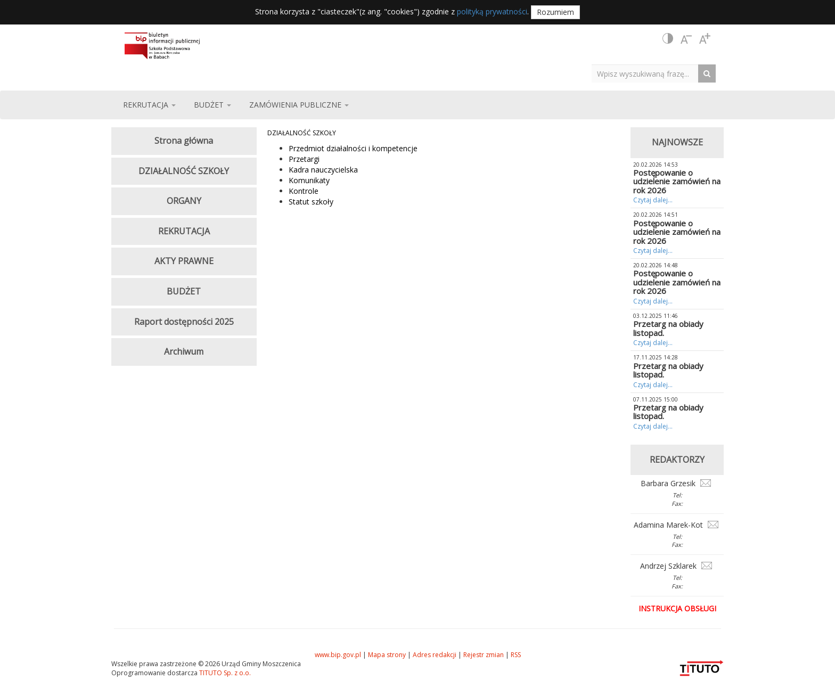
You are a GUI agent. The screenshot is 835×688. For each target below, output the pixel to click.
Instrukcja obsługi (677, 608)
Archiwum (183, 351)
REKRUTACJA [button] (149, 105)
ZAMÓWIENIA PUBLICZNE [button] (299, 105)
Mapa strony (387, 654)
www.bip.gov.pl (338, 654)
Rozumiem (555, 12)
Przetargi (304, 159)
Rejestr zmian (483, 654)
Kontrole (303, 191)
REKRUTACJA (184, 231)
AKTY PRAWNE (184, 261)
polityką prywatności (492, 11)
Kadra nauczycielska (323, 170)
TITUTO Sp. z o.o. (224, 672)
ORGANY (184, 201)
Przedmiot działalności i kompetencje (353, 148)
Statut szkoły (311, 201)
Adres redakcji (434, 654)
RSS (516, 654)
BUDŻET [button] (212, 105)
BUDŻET (184, 291)
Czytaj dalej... (653, 199)
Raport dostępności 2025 (184, 321)
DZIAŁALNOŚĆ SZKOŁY (301, 132)
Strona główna (183, 140)
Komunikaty (309, 180)
